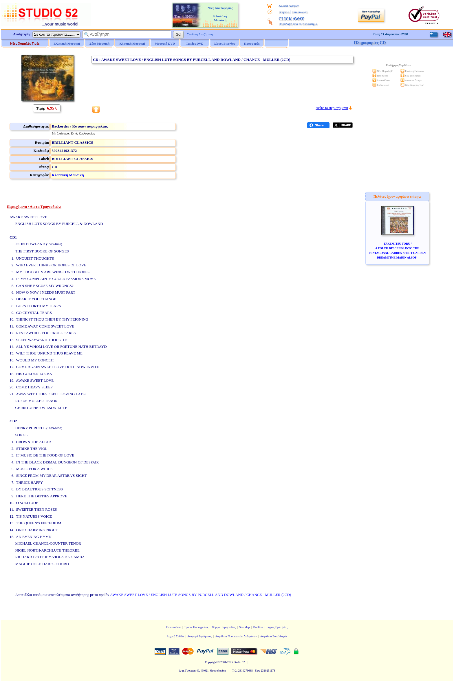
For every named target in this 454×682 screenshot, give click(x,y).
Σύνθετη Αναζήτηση (200, 34)
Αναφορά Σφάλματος (199, 636)
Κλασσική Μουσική (68, 175)
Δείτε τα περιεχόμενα (332, 108)
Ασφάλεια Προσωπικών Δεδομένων (236, 636)
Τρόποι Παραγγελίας (196, 627)
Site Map (244, 627)
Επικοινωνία (299, 12)
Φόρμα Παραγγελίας (224, 627)
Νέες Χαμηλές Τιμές (24, 43)
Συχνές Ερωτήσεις (277, 627)
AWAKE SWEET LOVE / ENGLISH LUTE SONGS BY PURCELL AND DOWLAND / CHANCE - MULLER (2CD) (200, 594)
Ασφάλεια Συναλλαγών (273, 636)
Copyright (211, 662)
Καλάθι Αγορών (289, 5)
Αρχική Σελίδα (175, 636)
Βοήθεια (284, 12)
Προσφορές (252, 43)
